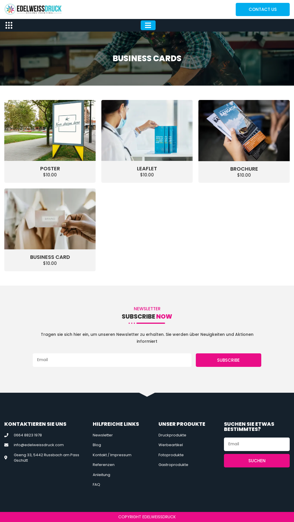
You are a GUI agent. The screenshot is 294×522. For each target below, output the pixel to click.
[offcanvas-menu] (8, 25)
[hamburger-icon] (148, 25)
